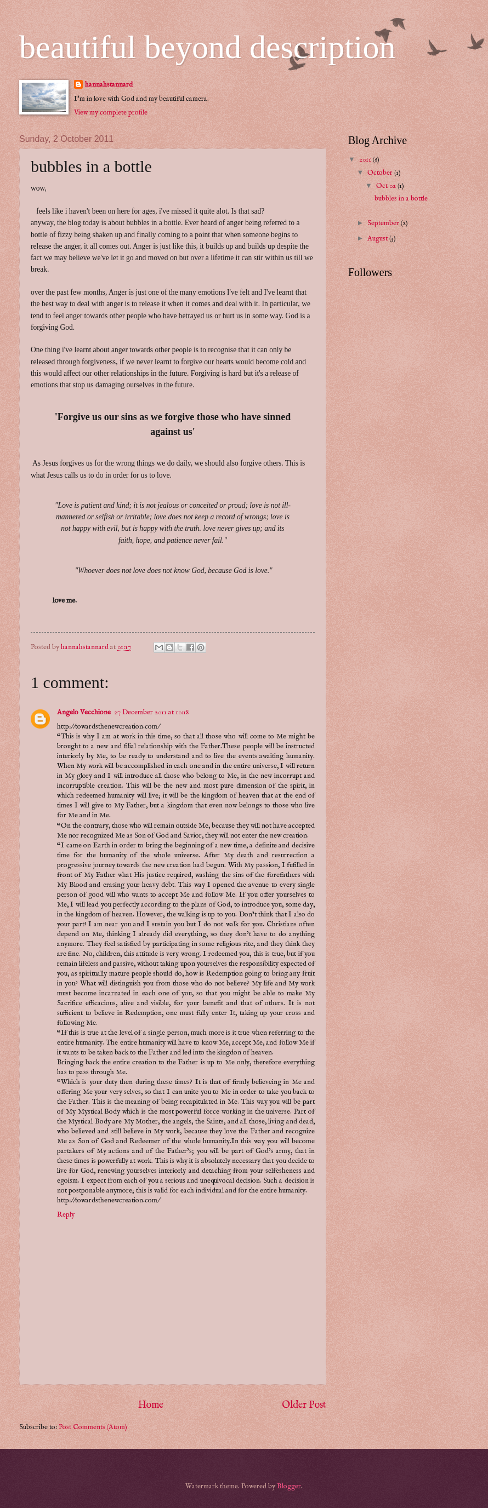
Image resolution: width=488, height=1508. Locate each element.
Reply (66, 1214)
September (384, 223)
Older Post (304, 1405)
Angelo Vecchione (84, 712)
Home (150, 1405)
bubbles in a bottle (401, 198)
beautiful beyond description (207, 47)
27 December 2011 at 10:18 (151, 712)
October (380, 172)
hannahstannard (109, 84)
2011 (366, 159)
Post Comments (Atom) (93, 1427)
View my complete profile (110, 112)
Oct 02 (387, 186)
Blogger (289, 1486)
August (378, 238)
